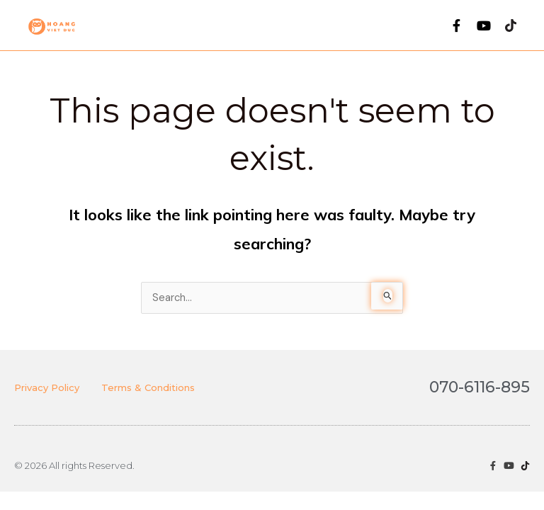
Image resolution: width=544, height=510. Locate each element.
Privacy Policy (46, 387)
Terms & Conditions (148, 387)
